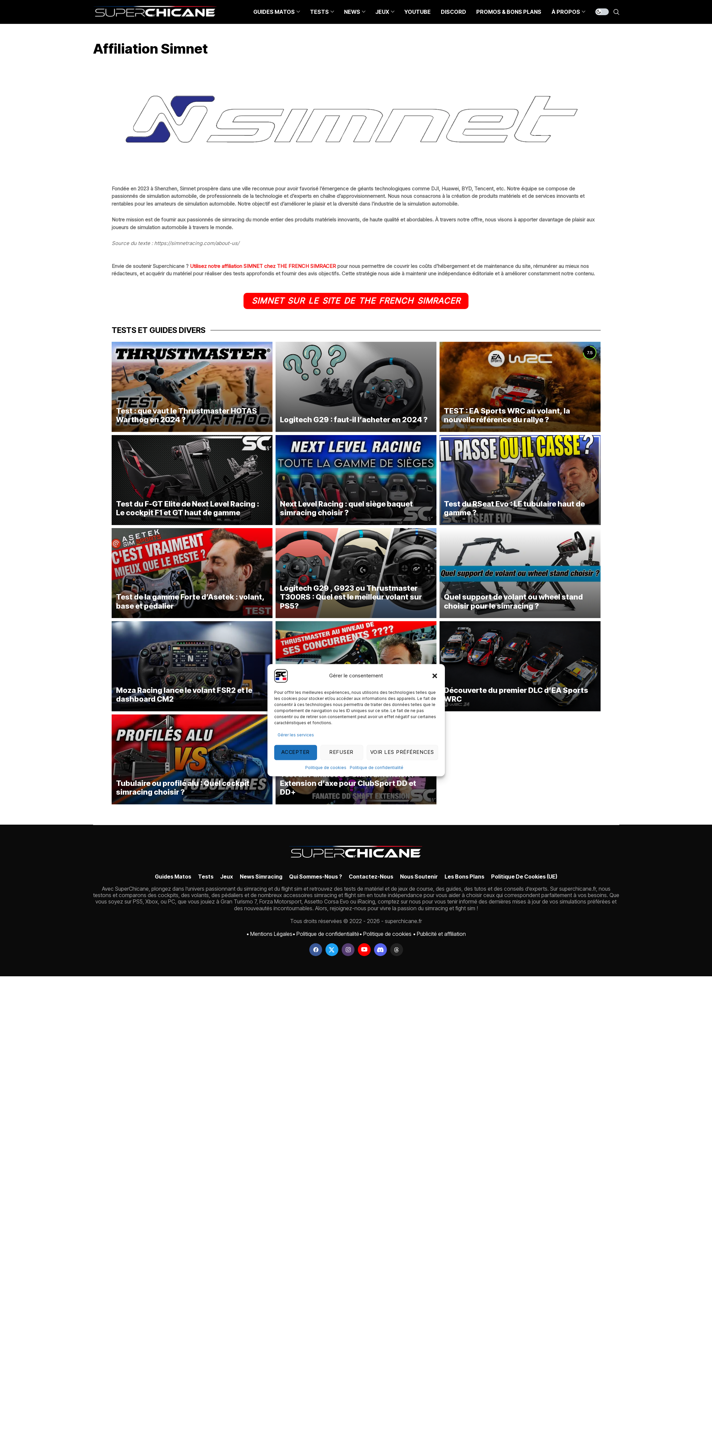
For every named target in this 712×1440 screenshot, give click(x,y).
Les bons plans (464, 877)
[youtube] (364, 949)
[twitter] (331, 949)
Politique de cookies (325, 767)
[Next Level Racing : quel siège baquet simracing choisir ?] (356, 480)
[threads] (396, 949)
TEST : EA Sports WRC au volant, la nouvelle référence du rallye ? (507, 415)
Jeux (226, 877)
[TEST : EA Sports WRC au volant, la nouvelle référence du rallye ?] (519, 387)
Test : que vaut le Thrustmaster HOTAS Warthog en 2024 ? (186, 415)
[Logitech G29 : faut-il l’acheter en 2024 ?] (356, 387)
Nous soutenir (419, 877)
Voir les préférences (402, 752)
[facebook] (315, 949)
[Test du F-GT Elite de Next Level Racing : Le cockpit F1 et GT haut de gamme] (192, 480)
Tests (205, 877)
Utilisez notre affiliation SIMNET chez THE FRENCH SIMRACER (263, 266)
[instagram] (348, 949)
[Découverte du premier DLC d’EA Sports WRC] (519, 666)
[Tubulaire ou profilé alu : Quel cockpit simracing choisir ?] (192, 759)
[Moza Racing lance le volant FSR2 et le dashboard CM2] (192, 666)
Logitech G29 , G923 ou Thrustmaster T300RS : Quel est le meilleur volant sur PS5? (351, 597)
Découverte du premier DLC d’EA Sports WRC (516, 694)
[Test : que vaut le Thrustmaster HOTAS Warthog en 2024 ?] (192, 387)
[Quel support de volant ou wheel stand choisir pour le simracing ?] (519, 573)
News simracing (261, 877)
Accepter (295, 752)
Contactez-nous (371, 877)
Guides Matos (173, 877)
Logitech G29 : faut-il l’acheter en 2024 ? (354, 419)
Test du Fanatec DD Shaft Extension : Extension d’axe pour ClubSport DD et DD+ (348, 783)
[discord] (380, 949)
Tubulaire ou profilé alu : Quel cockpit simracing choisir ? (183, 787)
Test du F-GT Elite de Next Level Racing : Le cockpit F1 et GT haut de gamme (187, 508)
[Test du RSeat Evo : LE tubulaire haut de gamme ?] (519, 480)
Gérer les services (296, 734)
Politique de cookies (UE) (524, 877)
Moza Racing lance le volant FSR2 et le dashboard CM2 (184, 694)
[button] (434, 675)
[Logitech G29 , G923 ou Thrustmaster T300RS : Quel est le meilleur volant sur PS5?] (356, 573)
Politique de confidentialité (376, 767)
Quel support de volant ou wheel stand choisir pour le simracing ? (513, 601)
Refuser (342, 752)
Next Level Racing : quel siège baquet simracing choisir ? (346, 508)
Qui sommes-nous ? (315, 877)
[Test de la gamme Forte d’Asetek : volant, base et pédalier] (192, 573)
